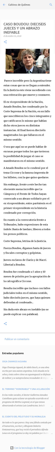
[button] (5, 42)
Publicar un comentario (17, 339)
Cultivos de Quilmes (19, 4)
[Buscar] (51, 4)
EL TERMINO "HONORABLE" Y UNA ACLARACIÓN (26, 389)
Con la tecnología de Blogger (27, 448)
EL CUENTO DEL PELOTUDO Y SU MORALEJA (24, 416)
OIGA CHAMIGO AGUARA (14, 361)
